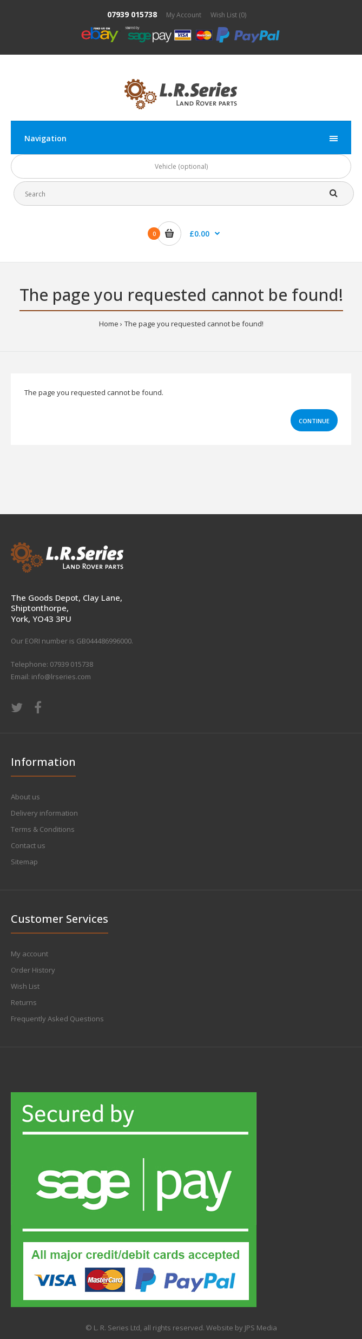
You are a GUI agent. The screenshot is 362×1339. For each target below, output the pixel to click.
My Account (183, 14)
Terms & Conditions (43, 829)
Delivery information (44, 813)
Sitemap (24, 862)
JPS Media (261, 1328)
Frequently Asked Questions (57, 1018)
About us (25, 797)
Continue (314, 421)
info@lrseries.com (61, 676)
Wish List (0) (228, 14)
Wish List (25, 986)
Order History (33, 970)
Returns (24, 1002)
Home (109, 324)
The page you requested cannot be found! (194, 324)
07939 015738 (132, 14)
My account (29, 954)
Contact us (28, 845)
